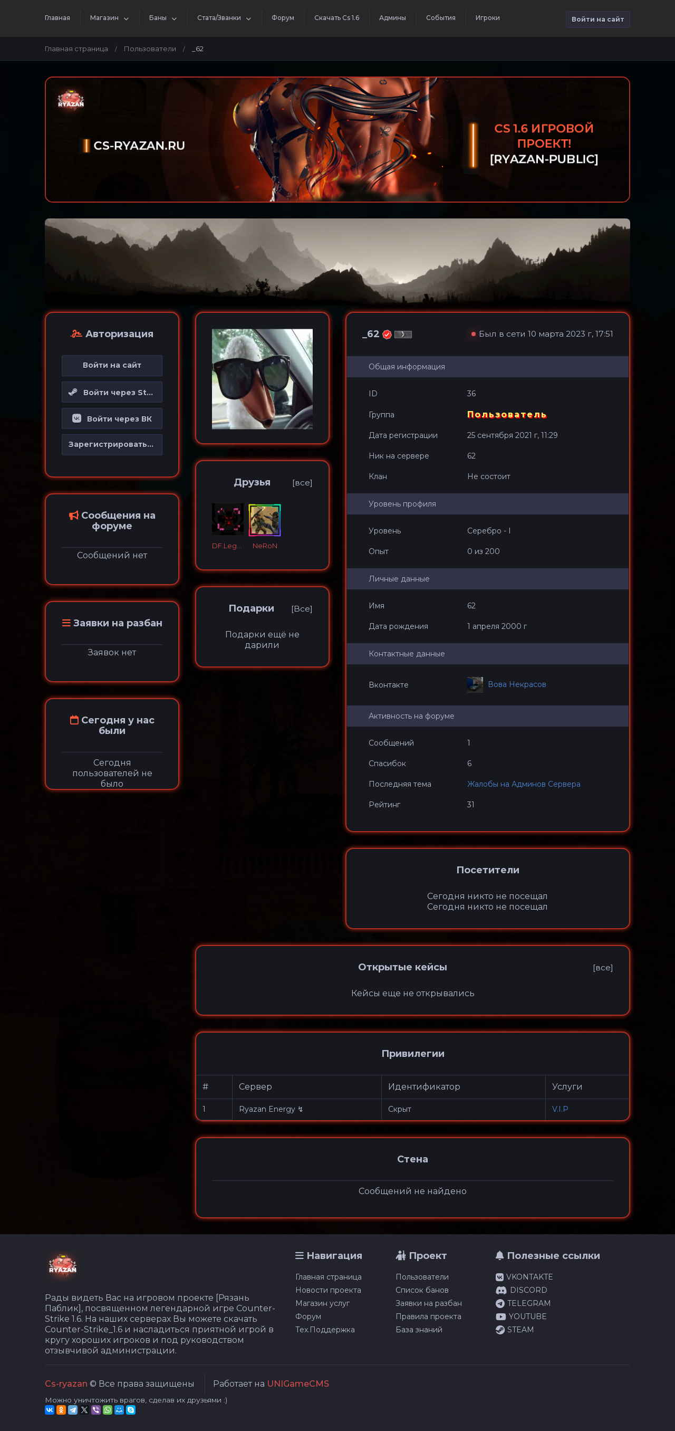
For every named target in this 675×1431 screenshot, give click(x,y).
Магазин (104, 18)
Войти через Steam (115, 392)
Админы (392, 18)
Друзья (252, 482)
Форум (283, 18)
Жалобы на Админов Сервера (524, 784)
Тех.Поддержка (325, 1329)
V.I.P (560, 1109)
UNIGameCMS (298, 1384)
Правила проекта (428, 1316)
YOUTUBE (521, 1316)
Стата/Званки (219, 18)
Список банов (422, 1290)
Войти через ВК (112, 419)
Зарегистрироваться (113, 444)
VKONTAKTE (524, 1277)
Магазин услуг (322, 1303)
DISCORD (521, 1290)
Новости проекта (328, 1290)
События (441, 18)
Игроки (488, 18)
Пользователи (150, 48)
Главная (57, 18)
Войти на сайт (598, 19)
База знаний (419, 1329)
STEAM (515, 1329)
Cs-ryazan (66, 1384)
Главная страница (76, 48)
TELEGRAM (523, 1303)
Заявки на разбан (429, 1303)
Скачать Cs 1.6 (336, 18)
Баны (158, 18)
